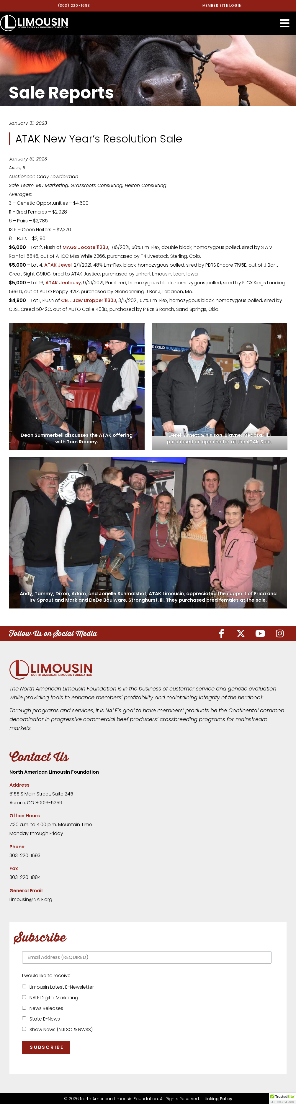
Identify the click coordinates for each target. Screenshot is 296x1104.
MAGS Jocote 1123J (85, 247)
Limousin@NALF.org (30, 899)
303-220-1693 (24, 855)
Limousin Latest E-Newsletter (60, 987)
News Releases (45, 1008)
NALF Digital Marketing (52, 997)
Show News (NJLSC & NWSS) (60, 1029)
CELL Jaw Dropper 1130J (88, 300)
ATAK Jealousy (63, 282)
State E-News (43, 1019)
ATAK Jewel (58, 265)
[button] (285, 23)
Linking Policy (218, 1098)
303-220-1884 (25, 877)
